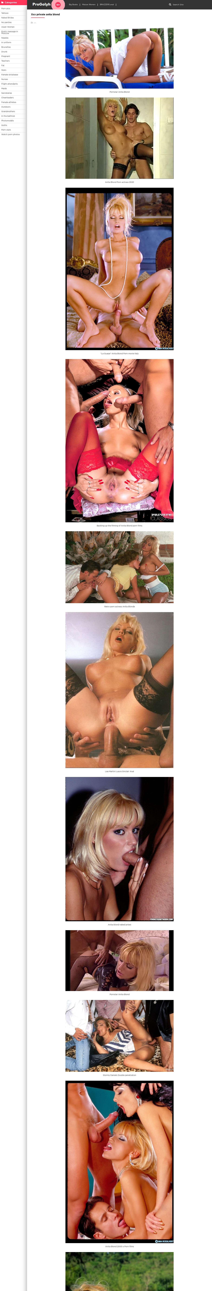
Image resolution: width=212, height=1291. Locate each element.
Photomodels (7, 121)
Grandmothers (8, 111)
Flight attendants (9, 84)
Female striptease (9, 75)
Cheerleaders (7, 98)
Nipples (4, 38)
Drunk (4, 52)
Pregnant (5, 56)
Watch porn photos (10, 134)
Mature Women (88, 4)
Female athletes (8, 102)
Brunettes (6, 47)
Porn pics (5, 8)
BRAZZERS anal (107, 4)
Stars (3, 70)
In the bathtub (8, 116)
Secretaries (6, 93)
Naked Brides (7, 18)
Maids (4, 88)
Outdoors (5, 107)
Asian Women (7, 27)
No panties (6, 22)
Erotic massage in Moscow (9, 32)
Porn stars (6, 130)
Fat (2, 65)
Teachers (5, 61)
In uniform (6, 42)
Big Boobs (73, 4)
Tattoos (4, 13)
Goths (4, 125)
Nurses (4, 79)
